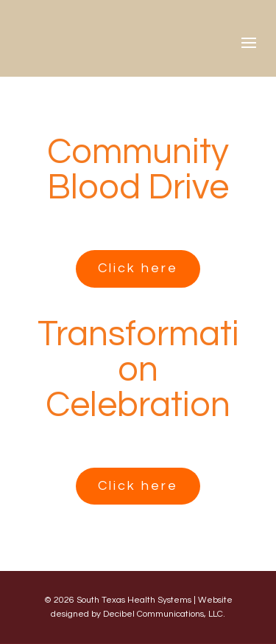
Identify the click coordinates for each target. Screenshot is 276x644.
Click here (138, 268)
